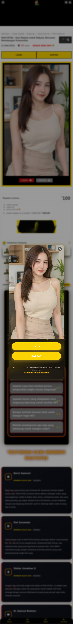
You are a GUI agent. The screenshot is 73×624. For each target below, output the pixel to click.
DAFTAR (36, 356)
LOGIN (37, 346)
